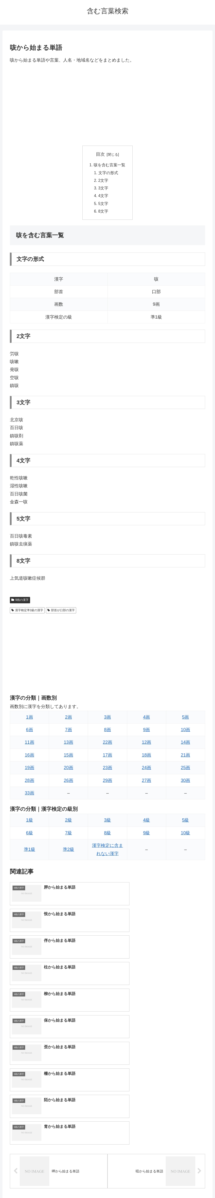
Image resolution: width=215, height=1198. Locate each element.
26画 (68, 782)
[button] (204, 1089)
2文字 (104, 181)
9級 (146, 834)
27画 (146, 782)
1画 (29, 719)
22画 (107, 744)
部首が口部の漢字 (61, 612)
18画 (146, 757)
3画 (107, 719)
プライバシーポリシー (125, 1183)
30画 (185, 782)
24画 (146, 769)
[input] (107, 1089)
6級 (29, 834)
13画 (68, 744)
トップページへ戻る (87, 1183)
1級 (29, 822)
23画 (107, 769)
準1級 (29, 851)
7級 (68, 834)
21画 (185, 757)
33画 (29, 795)
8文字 (104, 213)
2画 (68, 719)
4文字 (104, 197)
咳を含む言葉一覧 (109, 165)
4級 (146, 822)
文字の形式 (108, 173)
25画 (185, 769)
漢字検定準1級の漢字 (27, 612)
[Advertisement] (107, 104)
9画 (146, 731)
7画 (68, 731)
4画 (146, 719)
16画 (29, 757)
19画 (29, 769)
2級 (68, 822)
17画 (107, 757)
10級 (185, 834)
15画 (68, 757)
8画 (107, 731)
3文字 (104, 189)
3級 (107, 822)
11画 (29, 744)
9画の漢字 (20, 602)
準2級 (68, 851)
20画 (68, 769)
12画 (146, 744)
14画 (185, 744)
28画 (29, 782)
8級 (107, 834)
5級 (185, 822)
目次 (100, 154)
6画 (29, 731)
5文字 (104, 205)
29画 (107, 782)
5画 (185, 719)
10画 (185, 731)
